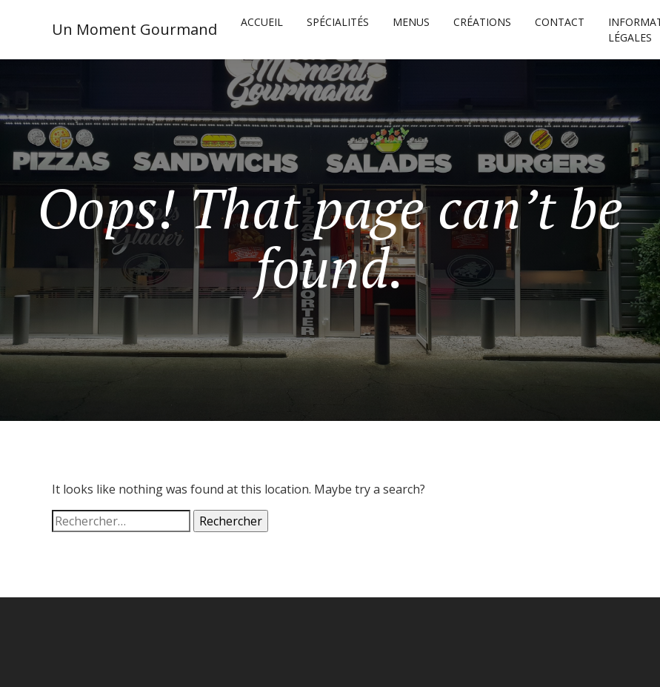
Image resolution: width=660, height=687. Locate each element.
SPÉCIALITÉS (338, 22)
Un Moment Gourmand (134, 29)
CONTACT (559, 22)
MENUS (411, 22)
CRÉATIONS (482, 22)
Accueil (262, 22)
